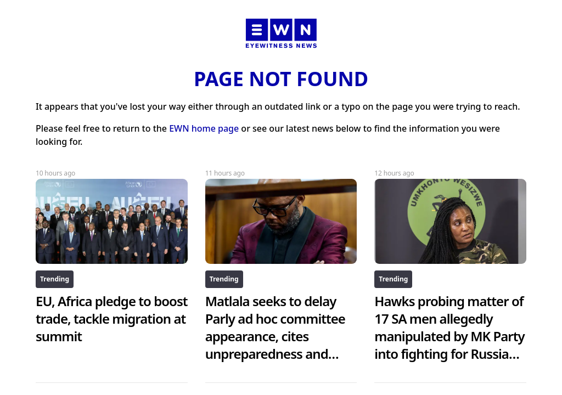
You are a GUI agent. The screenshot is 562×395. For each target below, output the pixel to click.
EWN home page (204, 128)
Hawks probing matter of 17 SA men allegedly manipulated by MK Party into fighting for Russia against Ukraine (449, 336)
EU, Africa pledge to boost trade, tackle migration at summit (112, 318)
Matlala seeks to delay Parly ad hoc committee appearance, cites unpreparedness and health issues (275, 336)
